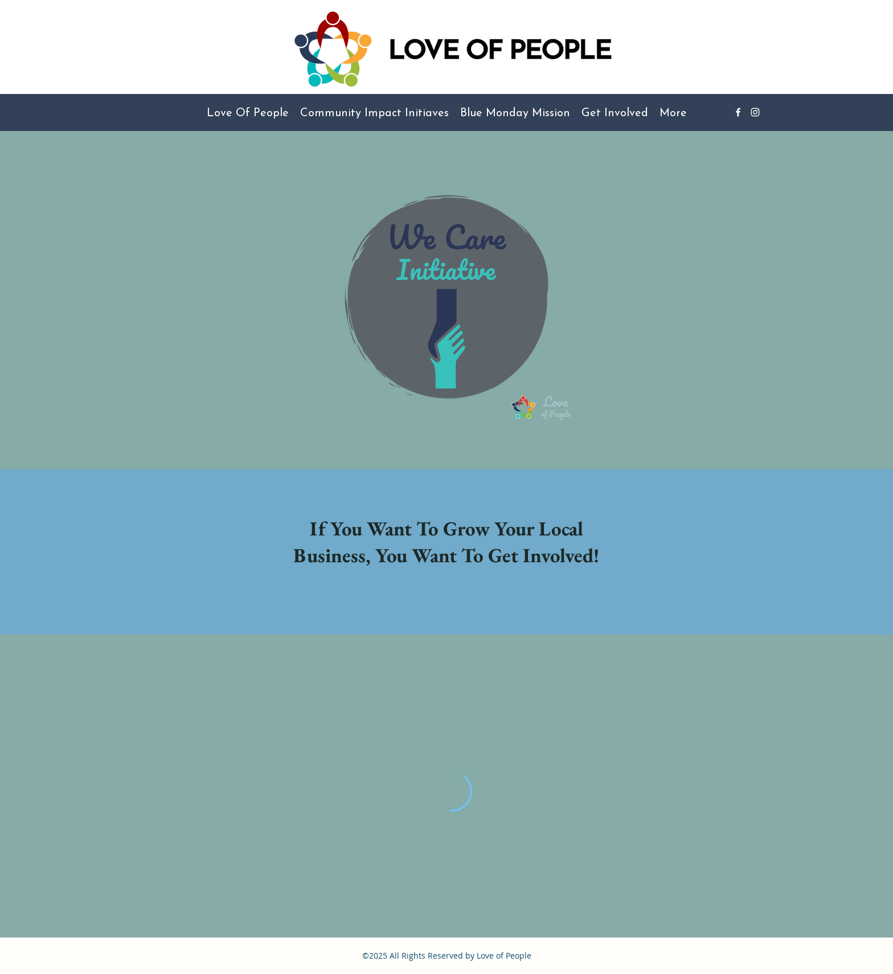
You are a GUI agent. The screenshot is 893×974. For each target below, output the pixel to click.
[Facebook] (738, 112)
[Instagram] (755, 112)
